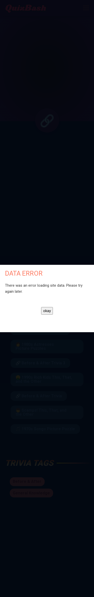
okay (47, 311)
